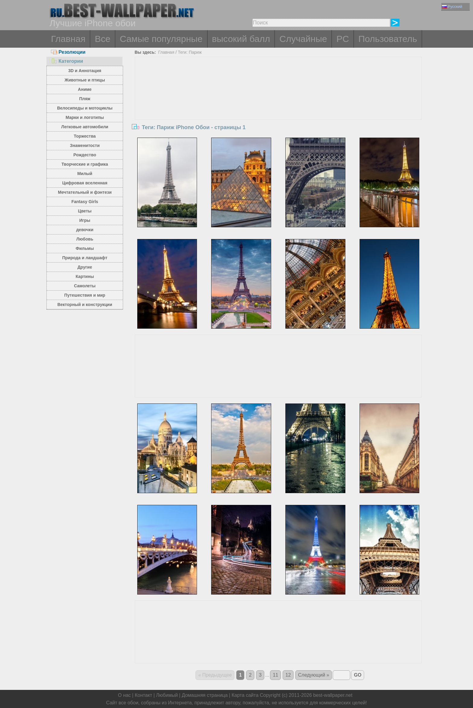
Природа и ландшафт (84, 257)
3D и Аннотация (84, 70)
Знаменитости (85, 145)
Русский (452, 6)
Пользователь (387, 39)
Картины (85, 276)
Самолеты (85, 285)
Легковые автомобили (84, 126)
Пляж (84, 98)
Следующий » (313, 675)
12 (288, 675)
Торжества (85, 136)
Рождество (84, 154)
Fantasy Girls (84, 201)
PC (342, 39)
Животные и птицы (85, 80)
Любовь (84, 239)
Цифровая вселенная (84, 182)
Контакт (143, 695)
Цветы (84, 211)
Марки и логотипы (84, 117)
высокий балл (241, 39)
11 (275, 675)
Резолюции (68, 52)
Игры (84, 220)
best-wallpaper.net (332, 695)
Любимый (167, 695)
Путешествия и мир (84, 295)
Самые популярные (161, 39)
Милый (84, 173)
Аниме (84, 89)
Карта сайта (245, 695)
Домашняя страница (204, 695)
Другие (85, 267)
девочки (84, 229)
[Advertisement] (278, 102)
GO (357, 675)
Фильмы (85, 248)
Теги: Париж (190, 52)
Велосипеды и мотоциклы (85, 108)
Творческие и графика (85, 164)
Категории (67, 61)
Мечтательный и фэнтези (85, 192)
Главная (68, 39)
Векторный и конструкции (84, 304)
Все (102, 39)
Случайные (303, 39)
